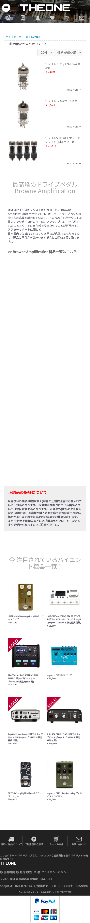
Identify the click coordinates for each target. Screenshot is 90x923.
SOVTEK (35, 36)
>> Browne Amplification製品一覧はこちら (42, 251)
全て (8, 36)
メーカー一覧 (21, 36)
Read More (72, 89)
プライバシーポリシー (53, 872)
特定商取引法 (26, 872)
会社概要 (7, 872)
